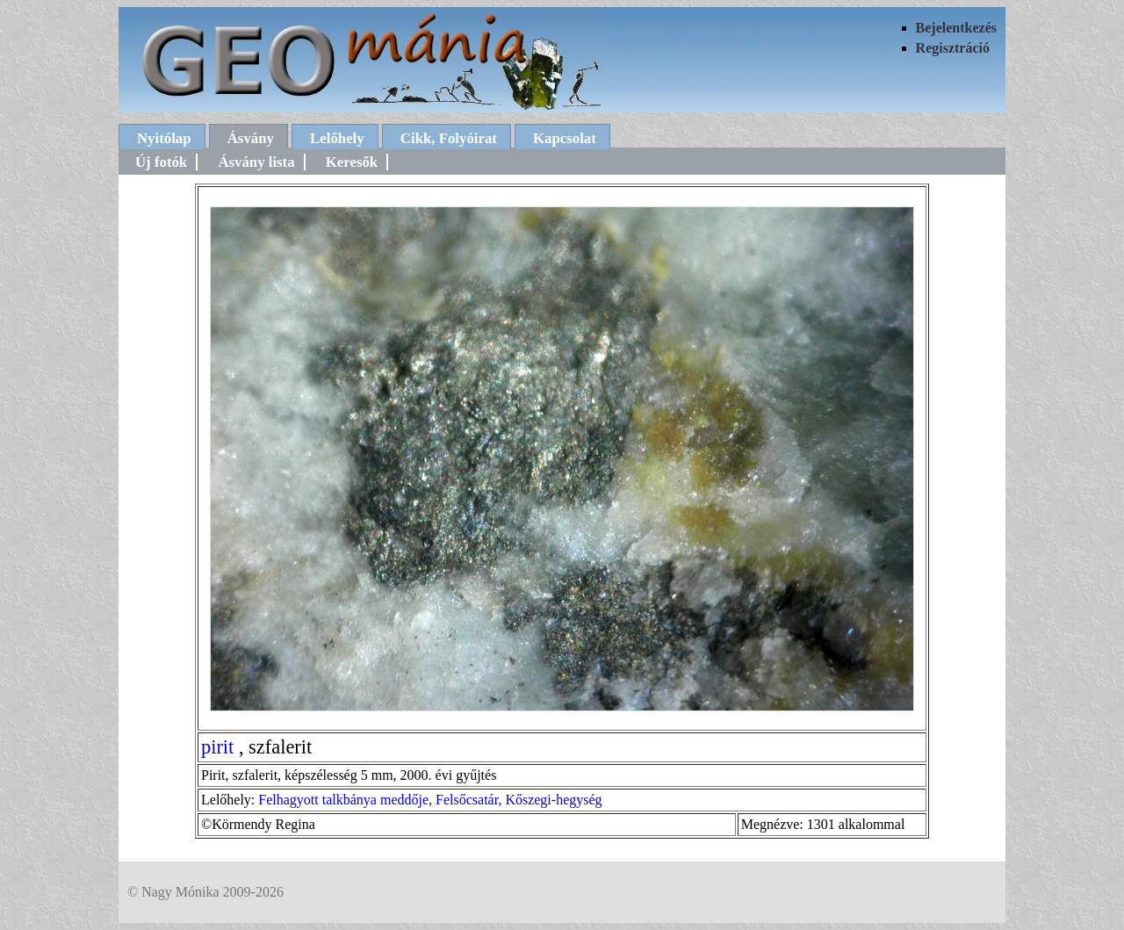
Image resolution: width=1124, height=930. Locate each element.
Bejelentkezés (956, 27)
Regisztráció (953, 47)
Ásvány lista (256, 162)
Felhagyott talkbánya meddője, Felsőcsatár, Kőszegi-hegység (430, 799)
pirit (217, 747)
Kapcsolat (564, 138)
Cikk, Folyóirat (448, 138)
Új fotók (161, 162)
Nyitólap (164, 138)
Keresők (352, 162)
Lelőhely (337, 138)
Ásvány (250, 138)
